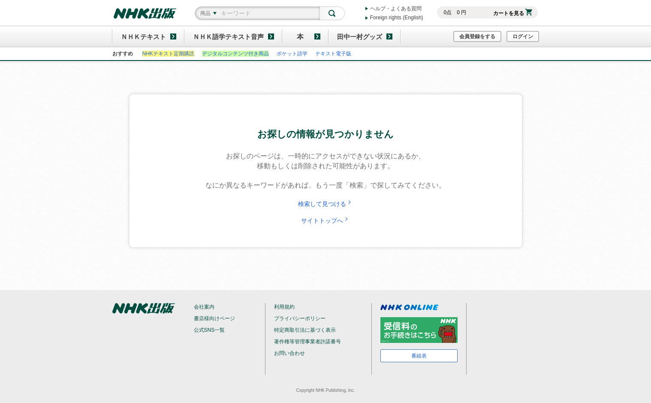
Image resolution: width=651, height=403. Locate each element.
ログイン (522, 36)
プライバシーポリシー (300, 318)
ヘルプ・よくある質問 (396, 9)
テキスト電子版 (333, 54)
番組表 (419, 356)
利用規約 (284, 307)
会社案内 (204, 307)
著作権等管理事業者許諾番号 (307, 342)
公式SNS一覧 (209, 330)
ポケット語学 (292, 54)
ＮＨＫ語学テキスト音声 (228, 36)
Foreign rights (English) (396, 18)
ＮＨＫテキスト (143, 36)
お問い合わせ (289, 353)
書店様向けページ (214, 318)
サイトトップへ (325, 220)
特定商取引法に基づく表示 (305, 330)
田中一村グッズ (359, 36)
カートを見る (512, 13)
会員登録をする (477, 36)
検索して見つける (325, 203)
